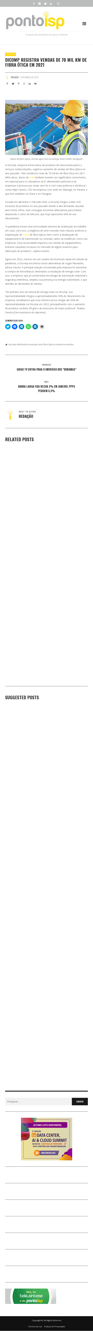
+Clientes (10, 54)
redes (26, 234)
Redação (15, 77)
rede (31, 177)
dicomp (12, 344)
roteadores (60, 344)
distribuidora (23, 344)
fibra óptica (48, 344)
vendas (70, 344)
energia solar (36, 344)
